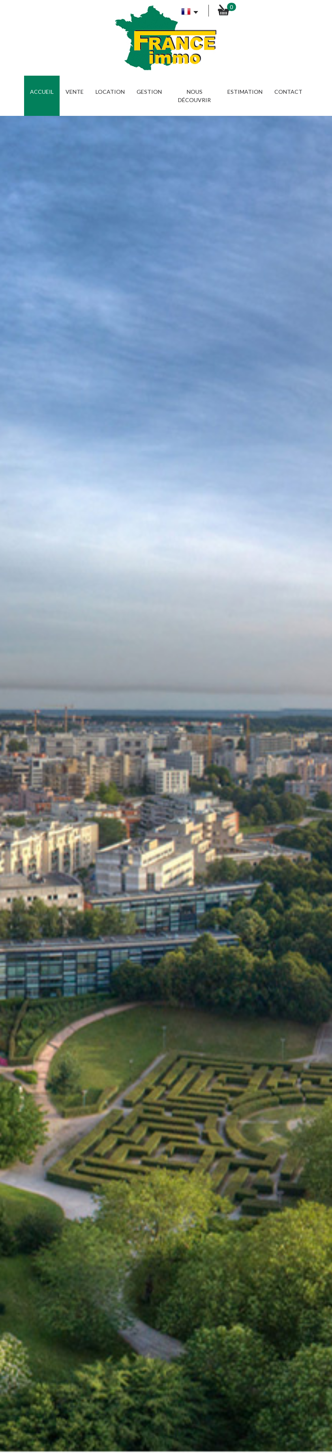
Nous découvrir (194, 95)
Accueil (42, 91)
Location (110, 91)
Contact (288, 91)
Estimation (245, 91)
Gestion (149, 91)
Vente (75, 91)
